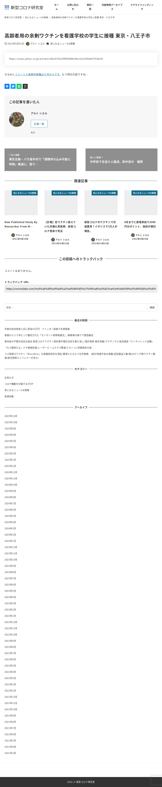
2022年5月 (10, 665)
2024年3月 (10, 528)
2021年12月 (11, 696)
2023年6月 (10, 584)
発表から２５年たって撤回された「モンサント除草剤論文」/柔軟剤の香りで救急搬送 (49, 335)
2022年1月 (10, 690)
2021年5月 (10, 740)
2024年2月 (10, 534)
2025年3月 (10, 453)
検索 (152, 307)
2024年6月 (10, 509)
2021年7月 (10, 728)
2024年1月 (10, 540)
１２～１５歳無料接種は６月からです (37, 74)
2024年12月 (11, 472)
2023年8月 (10, 572)
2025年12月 (11, 416)
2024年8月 (10, 497)
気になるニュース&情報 (62, 43)
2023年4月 (10, 597)
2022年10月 (11, 634)
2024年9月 (10, 490)
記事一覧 (39, 124)
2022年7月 (10, 653)
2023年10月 (11, 559)
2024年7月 (10, 503)
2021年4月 (10, 746)
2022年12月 (11, 622)
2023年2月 (10, 609)
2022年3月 (10, 678)
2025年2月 (10, 459)
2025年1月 (10, 465)
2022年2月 (10, 684)
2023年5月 (10, 590)
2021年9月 (10, 715)
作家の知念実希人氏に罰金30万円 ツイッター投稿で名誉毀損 (37, 328)
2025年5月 (10, 441)
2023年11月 (11, 553)
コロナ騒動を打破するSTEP (19, 383)
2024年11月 (11, 478)
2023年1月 (10, 615)
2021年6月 (10, 734)
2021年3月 (10, 753)
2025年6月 (10, 434)
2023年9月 (10, 565)
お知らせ (9, 377)
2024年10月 (11, 484)
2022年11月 (11, 628)
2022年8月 (10, 646)
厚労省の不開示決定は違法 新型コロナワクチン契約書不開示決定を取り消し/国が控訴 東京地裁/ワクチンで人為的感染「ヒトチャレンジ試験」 (79, 341)
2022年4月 (10, 671)
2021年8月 (10, 721)
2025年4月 (10, 447)
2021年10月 (11, 709)
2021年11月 (11, 703)
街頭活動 (9, 396)
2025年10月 (11, 422)
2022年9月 (10, 640)
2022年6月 (10, 659)
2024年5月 (10, 515)
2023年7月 (10, 578)
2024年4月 (10, 522)
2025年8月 (10, 428)
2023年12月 (11, 547)
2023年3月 (10, 603)
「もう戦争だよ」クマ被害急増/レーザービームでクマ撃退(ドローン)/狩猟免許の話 (48, 347)
